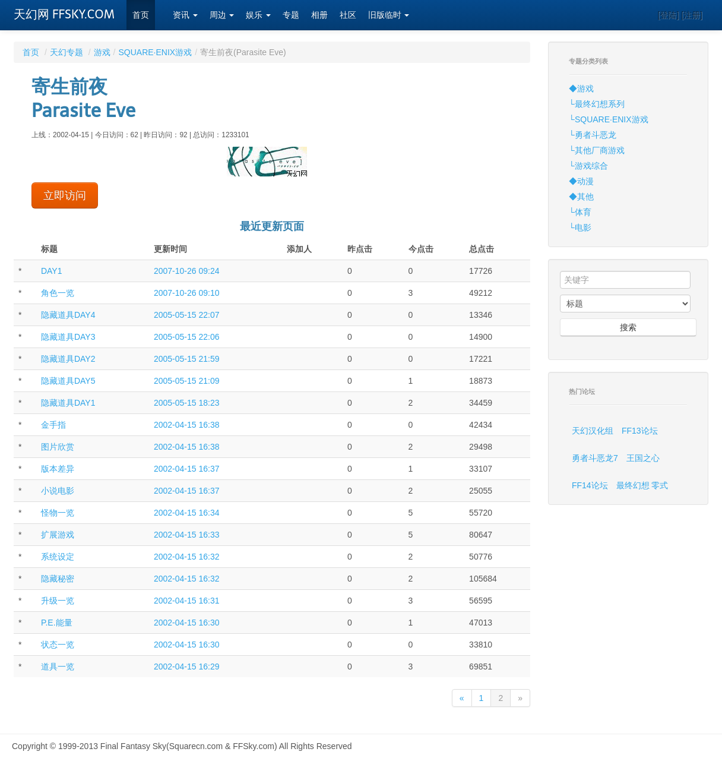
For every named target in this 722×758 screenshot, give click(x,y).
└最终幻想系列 (597, 104)
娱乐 (258, 15)
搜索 (628, 327)
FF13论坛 (640, 430)
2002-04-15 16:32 (187, 556)
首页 (140, 15)
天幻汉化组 (592, 430)
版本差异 (57, 468)
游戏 (102, 52)
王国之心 (643, 458)
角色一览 (57, 293)
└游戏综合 (588, 165)
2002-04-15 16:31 (187, 600)
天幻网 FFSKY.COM (64, 14)
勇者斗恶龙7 (595, 458)
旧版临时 (389, 15)
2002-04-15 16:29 (187, 666)
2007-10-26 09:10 (187, 293)
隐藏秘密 (57, 578)
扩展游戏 (57, 534)
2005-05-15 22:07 (187, 315)
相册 (319, 15)
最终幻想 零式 (642, 485)
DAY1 (51, 271)
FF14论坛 (590, 485)
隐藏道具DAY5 (68, 381)
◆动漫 (581, 181)
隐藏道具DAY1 (68, 403)
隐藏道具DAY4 (68, 315)
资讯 (185, 15)
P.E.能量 (56, 622)
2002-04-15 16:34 (187, 512)
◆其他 (581, 196)
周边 (222, 15)
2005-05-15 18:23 (187, 403)
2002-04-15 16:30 (187, 622)
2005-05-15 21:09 (187, 381)
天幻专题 (66, 52)
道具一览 (57, 666)
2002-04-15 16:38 (187, 424)
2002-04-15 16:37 (187, 468)
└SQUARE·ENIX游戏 (608, 119)
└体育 (580, 212)
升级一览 (57, 600)
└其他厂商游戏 (597, 150)
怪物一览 (57, 512)
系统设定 (57, 556)
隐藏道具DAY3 (68, 337)
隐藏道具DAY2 (68, 359)
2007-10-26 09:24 (187, 271)
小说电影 (57, 490)
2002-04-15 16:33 (187, 534)
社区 (348, 15)
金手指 (53, 424)
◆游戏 (581, 88)
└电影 (580, 227)
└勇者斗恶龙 (592, 135)
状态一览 (57, 644)
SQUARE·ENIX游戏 (155, 52)
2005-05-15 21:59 (187, 359)
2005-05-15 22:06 (187, 337)
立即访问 (64, 195)
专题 (291, 15)
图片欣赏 (57, 446)
